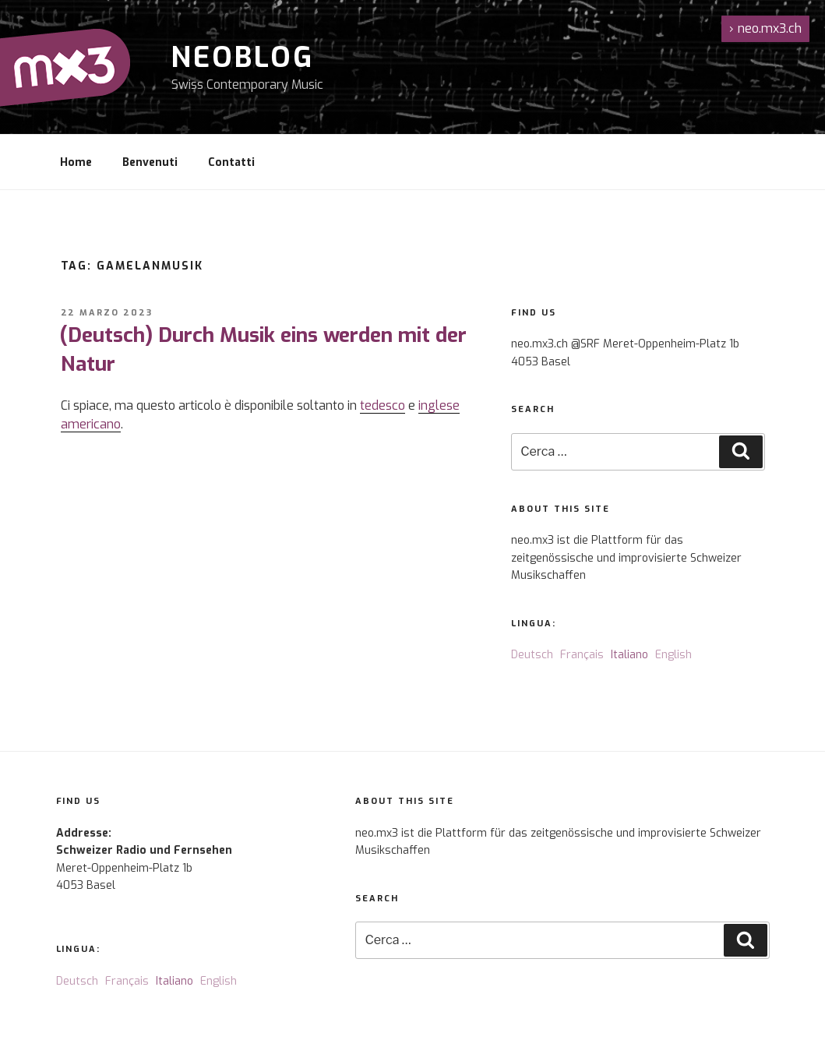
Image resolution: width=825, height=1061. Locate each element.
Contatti (231, 162)
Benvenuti (150, 162)
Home (76, 162)
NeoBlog (242, 57)
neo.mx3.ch (765, 28)
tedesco (382, 405)
